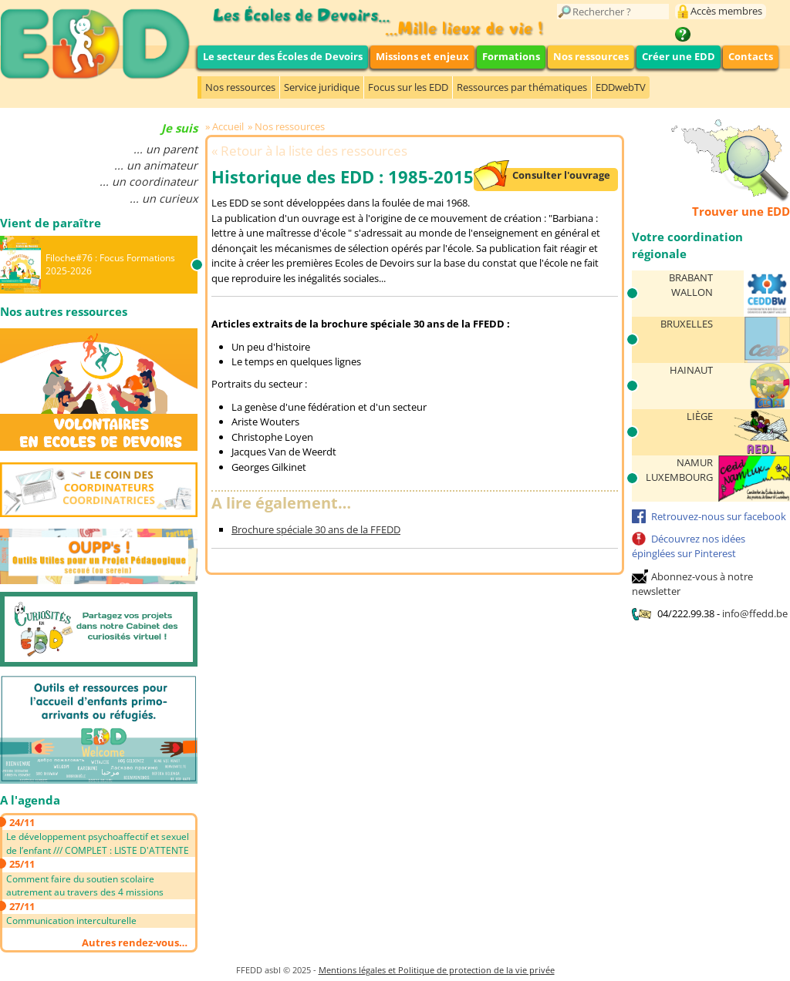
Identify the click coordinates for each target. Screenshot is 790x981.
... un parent (165, 149)
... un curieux (164, 198)
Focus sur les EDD (408, 87)
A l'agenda (30, 800)
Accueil (228, 126)
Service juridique (322, 87)
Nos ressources (591, 56)
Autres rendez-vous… (134, 942)
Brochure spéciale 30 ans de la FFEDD (315, 529)
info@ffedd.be (755, 613)
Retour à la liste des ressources (314, 151)
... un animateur (156, 165)
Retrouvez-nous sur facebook (718, 516)
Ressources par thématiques (522, 87)
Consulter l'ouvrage (561, 175)
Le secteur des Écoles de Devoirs (283, 56)
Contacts (750, 56)
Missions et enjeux (422, 56)
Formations (511, 56)
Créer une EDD (678, 56)
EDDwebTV (621, 87)
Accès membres (726, 11)
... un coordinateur (149, 181)
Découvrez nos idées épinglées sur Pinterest (688, 546)
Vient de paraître (50, 222)
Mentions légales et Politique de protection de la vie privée (437, 970)
